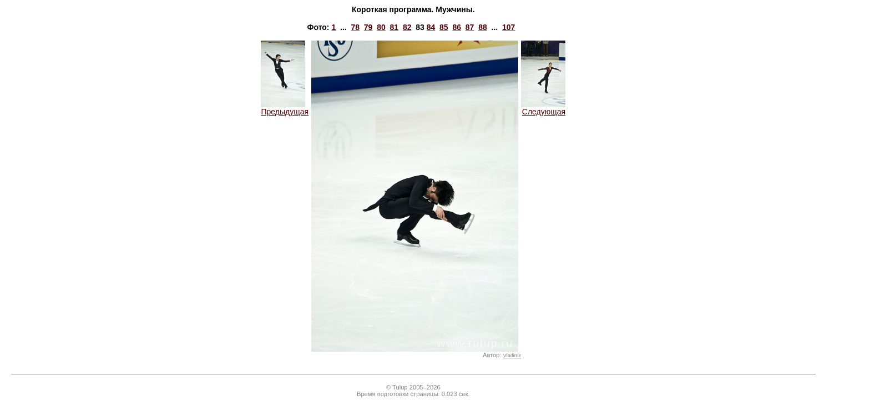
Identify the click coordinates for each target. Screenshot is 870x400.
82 (407, 27)
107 (508, 27)
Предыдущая (284, 108)
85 (443, 27)
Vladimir (512, 355)
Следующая (543, 108)
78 (355, 27)
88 (482, 27)
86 (456, 27)
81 (394, 27)
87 (470, 27)
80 (381, 27)
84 (431, 27)
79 (368, 27)
